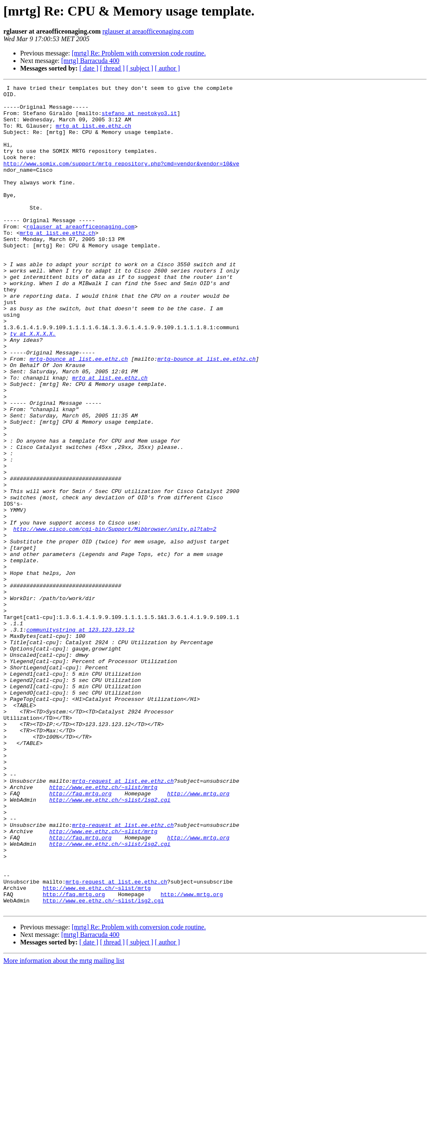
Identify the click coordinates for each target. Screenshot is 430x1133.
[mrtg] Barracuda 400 (90, 60)
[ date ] (88, 68)
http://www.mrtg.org (198, 935)
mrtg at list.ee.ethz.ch (93, 134)
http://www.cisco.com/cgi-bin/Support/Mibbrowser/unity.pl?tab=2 (114, 618)
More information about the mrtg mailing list (63, 1125)
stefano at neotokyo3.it (139, 119)
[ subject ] (139, 68)
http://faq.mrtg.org (80, 935)
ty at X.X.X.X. (33, 384)
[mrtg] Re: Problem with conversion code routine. (139, 53)
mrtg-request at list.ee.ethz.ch (123, 920)
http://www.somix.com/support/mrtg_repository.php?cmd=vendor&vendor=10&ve (121, 180)
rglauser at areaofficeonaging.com (148, 31)
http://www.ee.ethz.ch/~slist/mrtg (103, 928)
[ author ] (167, 68)
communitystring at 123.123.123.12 (80, 739)
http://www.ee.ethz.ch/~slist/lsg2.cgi (109, 943)
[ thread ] (112, 68)
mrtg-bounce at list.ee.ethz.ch (78, 414)
